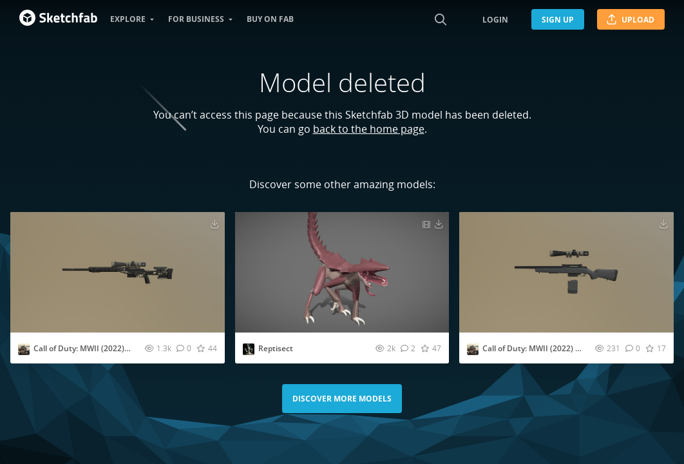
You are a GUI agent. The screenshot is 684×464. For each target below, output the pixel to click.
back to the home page (368, 129)
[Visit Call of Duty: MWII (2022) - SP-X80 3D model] (117, 272)
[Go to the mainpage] (58, 19)
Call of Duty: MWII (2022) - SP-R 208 (547, 348)
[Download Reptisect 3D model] (438, 223)
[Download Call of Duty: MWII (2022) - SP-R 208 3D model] (663, 223)
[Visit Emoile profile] (248, 349)
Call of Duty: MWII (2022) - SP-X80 (94, 348)
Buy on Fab (270, 19)
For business (196, 19)
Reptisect (275, 348)
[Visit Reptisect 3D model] (342, 272)
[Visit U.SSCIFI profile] (24, 349)
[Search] (440, 19)
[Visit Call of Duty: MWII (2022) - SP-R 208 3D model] (566, 272)
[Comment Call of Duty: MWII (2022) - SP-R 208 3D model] (632, 348)
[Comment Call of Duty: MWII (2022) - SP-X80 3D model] (183, 348)
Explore (128, 19)
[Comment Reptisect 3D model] (408, 348)
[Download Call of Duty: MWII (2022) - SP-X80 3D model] (214, 223)
